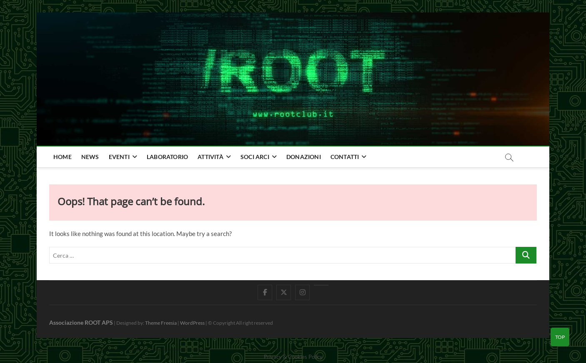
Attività (210, 156)
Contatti (345, 156)
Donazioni (303, 156)
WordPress (192, 323)
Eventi (119, 156)
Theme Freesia (161, 323)
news (90, 156)
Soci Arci (254, 156)
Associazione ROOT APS (81, 322)
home (62, 156)
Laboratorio (167, 156)
